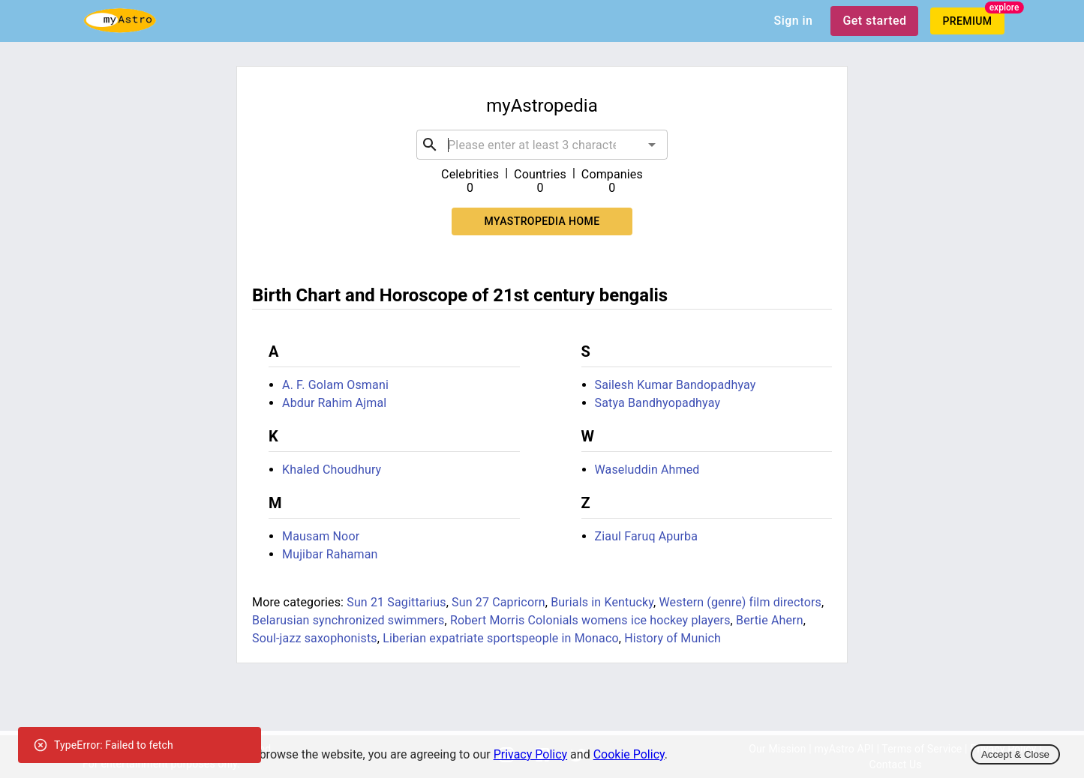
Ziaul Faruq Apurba (646, 536)
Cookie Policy (629, 754)
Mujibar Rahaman (330, 554)
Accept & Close (1015, 754)
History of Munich (672, 638)
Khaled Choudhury (331, 469)
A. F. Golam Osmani (335, 385)
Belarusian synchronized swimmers (348, 620)
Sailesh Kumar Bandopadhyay (675, 385)
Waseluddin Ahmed (647, 469)
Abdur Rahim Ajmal (334, 403)
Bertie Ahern (769, 620)
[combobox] (542, 145)
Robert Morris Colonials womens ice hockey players (590, 620)
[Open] (651, 144)
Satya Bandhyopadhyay (658, 403)
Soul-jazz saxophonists (314, 638)
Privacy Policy (531, 754)
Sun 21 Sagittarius (396, 602)
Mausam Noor (320, 536)
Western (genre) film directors (740, 602)
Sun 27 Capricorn (498, 602)
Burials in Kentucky (602, 602)
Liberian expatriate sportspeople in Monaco (501, 638)
